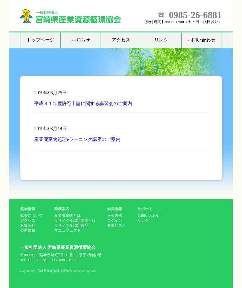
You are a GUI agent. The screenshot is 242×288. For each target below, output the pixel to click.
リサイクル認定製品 (71, 226)
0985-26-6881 (195, 15)
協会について (31, 216)
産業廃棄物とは (67, 216)
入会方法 (114, 216)
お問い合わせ (201, 39)
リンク (161, 39)
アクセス (121, 39)
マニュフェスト (67, 230)
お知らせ (80, 39)
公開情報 (27, 230)
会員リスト (116, 226)
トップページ (41, 39)
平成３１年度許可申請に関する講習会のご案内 (83, 103)
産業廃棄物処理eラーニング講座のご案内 (77, 139)
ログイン (114, 221)
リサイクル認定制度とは (75, 221)
